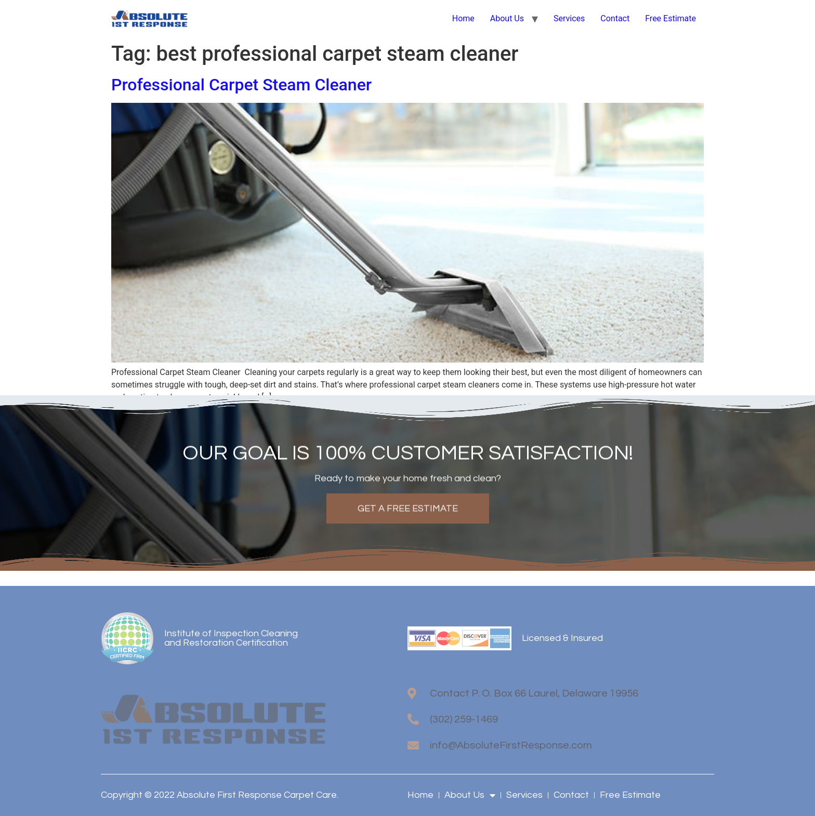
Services (569, 18)
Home (463, 18)
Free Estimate (670, 18)
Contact (614, 18)
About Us (507, 18)
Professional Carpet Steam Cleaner (243, 85)
